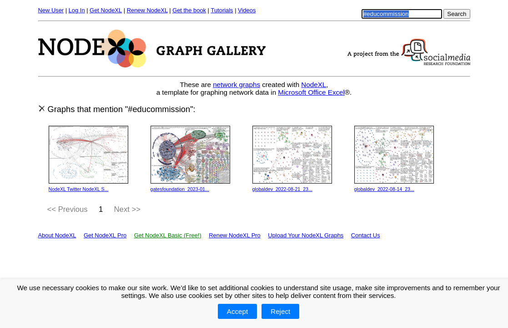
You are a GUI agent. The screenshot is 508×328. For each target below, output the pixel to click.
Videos (247, 10)
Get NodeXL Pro (105, 235)
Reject (280, 311)
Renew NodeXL (147, 10)
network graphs (236, 84)
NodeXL (313, 84)
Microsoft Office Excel (311, 92)
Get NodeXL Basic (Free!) (167, 235)
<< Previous (67, 209)
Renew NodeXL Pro (235, 235)
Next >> (127, 209)
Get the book (189, 10)
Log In (77, 10)
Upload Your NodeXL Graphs (305, 235)
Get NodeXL (106, 10)
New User (51, 10)
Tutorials (222, 10)
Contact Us (365, 235)
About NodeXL (57, 235)
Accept (237, 311)
